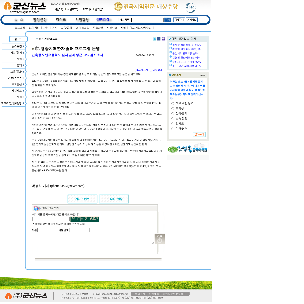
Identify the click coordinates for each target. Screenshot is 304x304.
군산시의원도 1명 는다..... (197, 53)
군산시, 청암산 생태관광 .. (197, 61)
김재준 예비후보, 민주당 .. (197, 44)
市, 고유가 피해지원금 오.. (197, 66)
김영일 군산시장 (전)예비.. (198, 57)
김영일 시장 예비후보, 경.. (197, 49)
